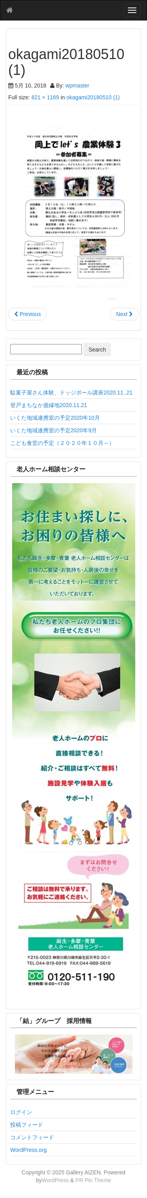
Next (124, 314)
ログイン (21, 1112)
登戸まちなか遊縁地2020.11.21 (48, 405)
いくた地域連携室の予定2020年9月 (53, 430)
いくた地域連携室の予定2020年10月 (55, 418)
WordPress (55, 1180)
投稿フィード (26, 1125)
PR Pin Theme (93, 1180)
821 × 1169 (45, 97)
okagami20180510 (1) (93, 97)
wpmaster (77, 85)
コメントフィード (32, 1137)
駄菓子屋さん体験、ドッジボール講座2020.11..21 (71, 392)
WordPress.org (28, 1150)
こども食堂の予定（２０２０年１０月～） (62, 443)
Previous (27, 314)
